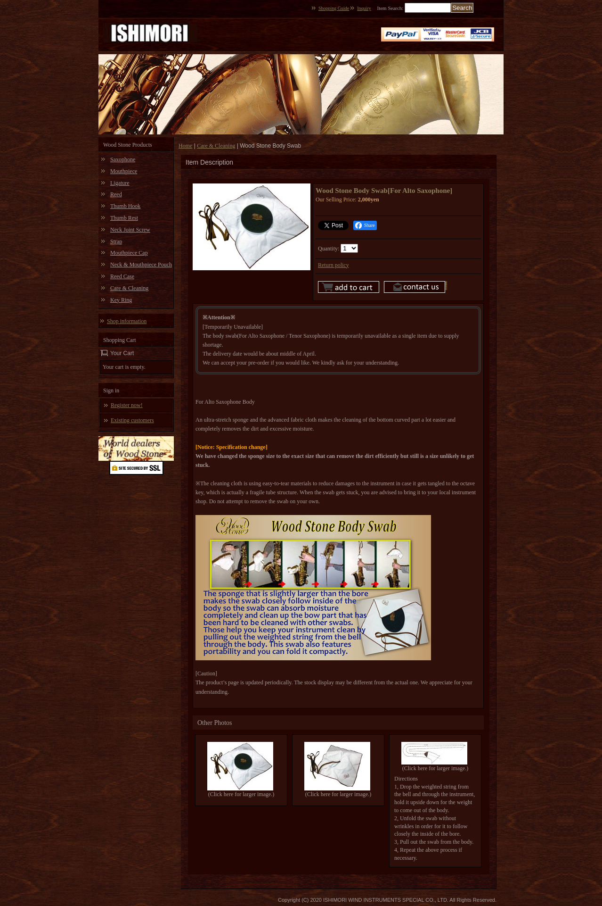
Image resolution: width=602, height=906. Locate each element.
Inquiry (364, 8)
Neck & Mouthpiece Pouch (141, 264)
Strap (116, 241)
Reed (116, 194)
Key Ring (121, 300)
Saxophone (122, 159)
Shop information (126, 321)
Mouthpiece (123, 171)
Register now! (127, 405)
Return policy (333, 265)
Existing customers (132, 420)
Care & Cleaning (129, 288)
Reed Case (122, 276)
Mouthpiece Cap (129, 252)
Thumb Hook (125, 206)
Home (185, 145)
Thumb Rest (124, 218)
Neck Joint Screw (130, 229)
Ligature (120, 183)
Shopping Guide (333, 8)
